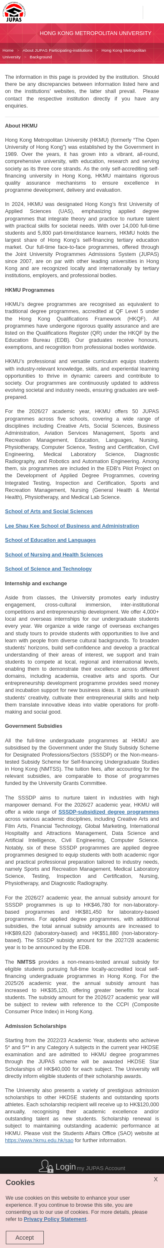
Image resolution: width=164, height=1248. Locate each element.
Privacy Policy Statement (55, 1219)
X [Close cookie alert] (156, 1179)
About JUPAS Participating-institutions (57, 50)
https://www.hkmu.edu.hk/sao (39, 1140)
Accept (24, 1237)
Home (8, 50)
